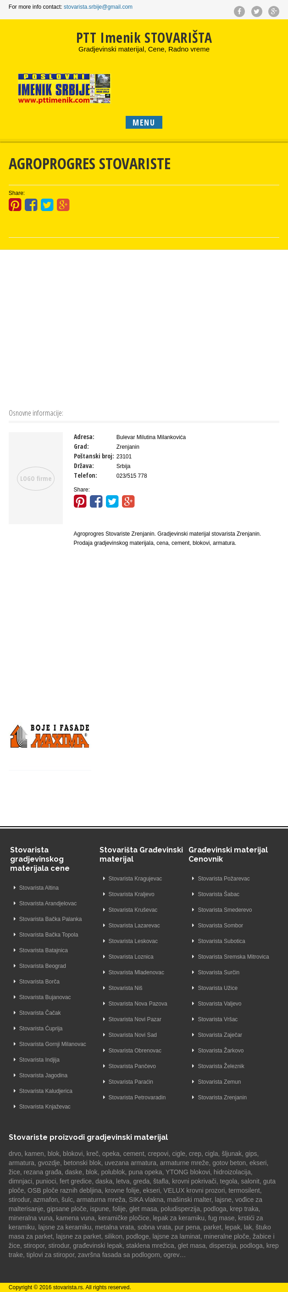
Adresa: (84, 436)
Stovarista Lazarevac (134, 925)
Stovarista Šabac (218, 894)
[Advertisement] (144, 327)
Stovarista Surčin (218, 972)
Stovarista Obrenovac (135, 1050)
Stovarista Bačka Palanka (50, 919)
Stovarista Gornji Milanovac (52, 1044)
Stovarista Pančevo (132, 1066)
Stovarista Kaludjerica (45, 1091)
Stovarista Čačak (40, 1013)
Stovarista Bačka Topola (48, 935)
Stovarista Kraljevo (132, 894)
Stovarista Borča (39, 981)
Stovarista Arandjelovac (48, 903)
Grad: (81, 446)
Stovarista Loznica (131, 957)
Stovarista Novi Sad (133, 1035)
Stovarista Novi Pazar (135, 1019)
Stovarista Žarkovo (221, 1050)
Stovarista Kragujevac (135, 878)
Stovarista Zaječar (220, 1035)
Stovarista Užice (218, 988)
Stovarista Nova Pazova (138, 1003)
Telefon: (85, 475)
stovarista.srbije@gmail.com (98, 7)
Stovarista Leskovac (133, 941)
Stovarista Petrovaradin (137, 1097)
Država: (84, 465)
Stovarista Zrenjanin (222, 1097)
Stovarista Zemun (219, 1082)
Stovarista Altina (39, 888)
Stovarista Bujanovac (45, 997)
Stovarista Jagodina (43, 1075)
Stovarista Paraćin (131, 1082)
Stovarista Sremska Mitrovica (233, 957)
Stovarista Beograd (42, 966)
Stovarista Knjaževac (45, 1106)
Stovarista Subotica (221, 941)
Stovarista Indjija (39, 1060)
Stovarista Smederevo (225, 910)
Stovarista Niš (126, 988)
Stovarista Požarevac (223, 878)
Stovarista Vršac (218, 1019)
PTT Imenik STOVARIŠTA (144, 37)
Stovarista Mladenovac (136, 972)
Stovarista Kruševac (133, 910)
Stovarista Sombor (220, 925)
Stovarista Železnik (221, 1066)
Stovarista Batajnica (43, 950)
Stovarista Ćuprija (41, 1028)
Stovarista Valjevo (219, 1003)
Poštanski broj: (94, 456)
